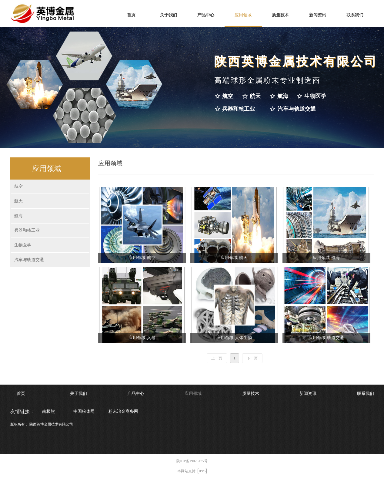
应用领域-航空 (142, 257)
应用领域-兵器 (142, 337)
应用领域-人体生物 (234, 337)
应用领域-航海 (326, 257)
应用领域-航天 (234, 257)
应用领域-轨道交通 (326, 337)
